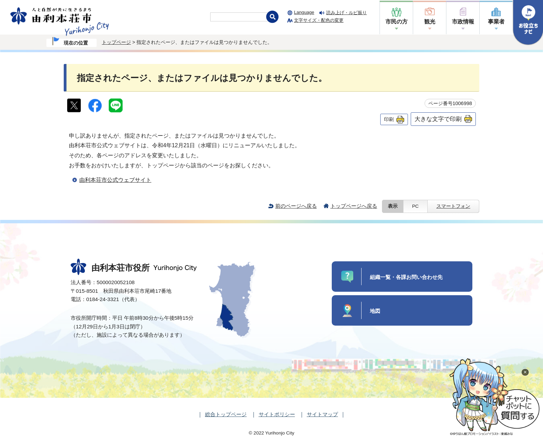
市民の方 (396, 22)
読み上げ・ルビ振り (346, 12)
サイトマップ (322, 414)
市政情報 (463, 22)
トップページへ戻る (353, 206)
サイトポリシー (277, 414)
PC (415, 206)
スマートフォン (453, 206)
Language (304, 12)
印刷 (389, 119)
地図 (375, 311)
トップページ (116, 42)
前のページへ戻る (296, 206)
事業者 (496, 22)
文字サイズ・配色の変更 (319, 20)
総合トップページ (226, 414)
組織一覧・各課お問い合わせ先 (406, 277)
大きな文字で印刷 (438, 118)
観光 (429, 22)
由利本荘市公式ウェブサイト (115, 180)
